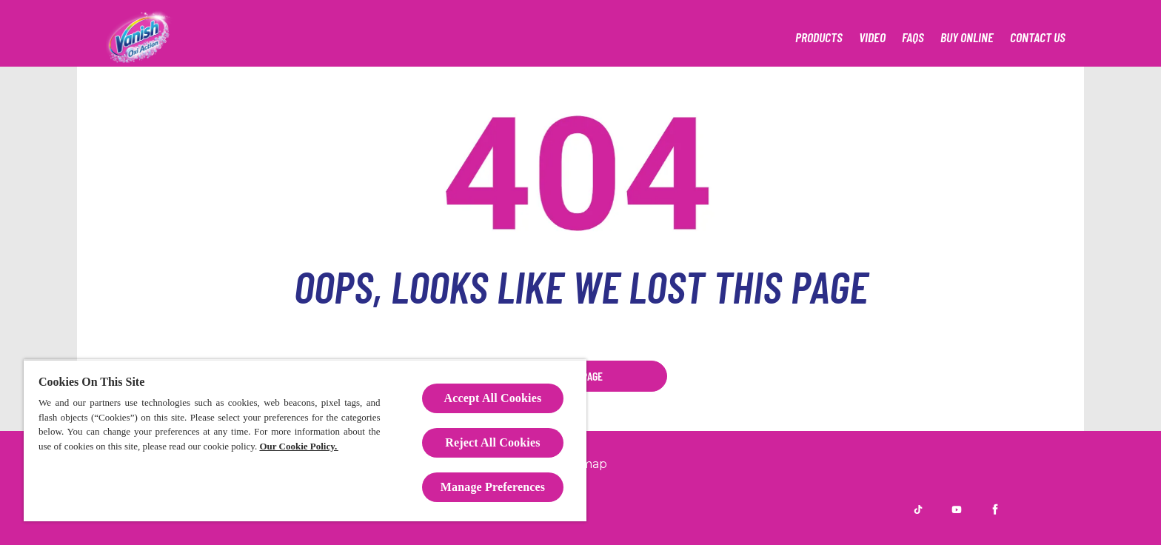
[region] (305, 440)
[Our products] (818, 37)
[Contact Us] (1037, 37)
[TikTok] (918, 509)
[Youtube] (956, 509)
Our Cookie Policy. (298, 446)
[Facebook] (995, 509)
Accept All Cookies (493, 398)
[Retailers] (967, 37)
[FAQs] (913, 37)
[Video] (872, 37)
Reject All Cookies (492, 442)
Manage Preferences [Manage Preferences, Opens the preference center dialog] (493, 487)
